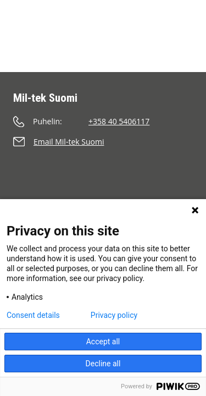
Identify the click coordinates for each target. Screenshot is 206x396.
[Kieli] (186, 20)
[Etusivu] (36, 36)
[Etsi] (158, 20)
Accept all (103, 341)
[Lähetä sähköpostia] (103, 141)
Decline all (103, 363)
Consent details (33, 315)
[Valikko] (182, 51)
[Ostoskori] (129, 20)
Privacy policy (114, 315)
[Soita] (103, 121)
